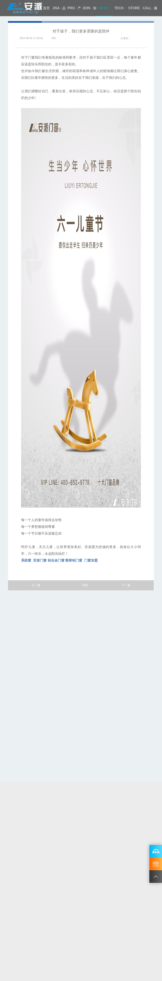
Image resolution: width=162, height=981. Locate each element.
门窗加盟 (90, 561)
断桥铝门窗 (73, 561)
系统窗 (26, 561)
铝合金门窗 (56, 561)
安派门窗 (40, 561)
